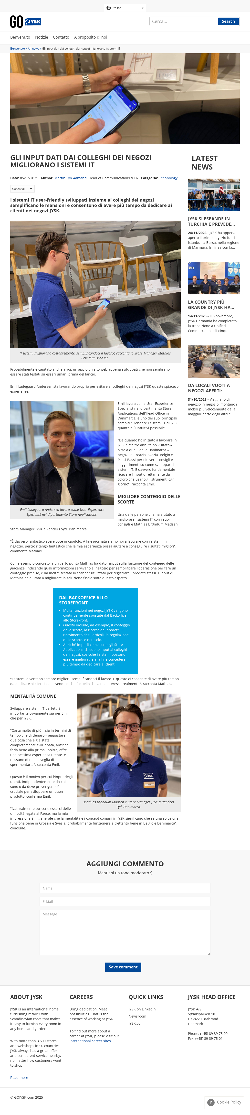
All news (33, 49)
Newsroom (137, 1016)
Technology (168, 178)
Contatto (61, 37)
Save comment (123, 967)
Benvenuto (20, 37)
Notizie (41, 37)
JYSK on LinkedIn (142, 1009)
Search (228, 21)
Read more (19, 1077)
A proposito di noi (90, 37)
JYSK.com (136, 1023)
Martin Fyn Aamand (70, 178)
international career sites (90, 1041)
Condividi (22, 189)
